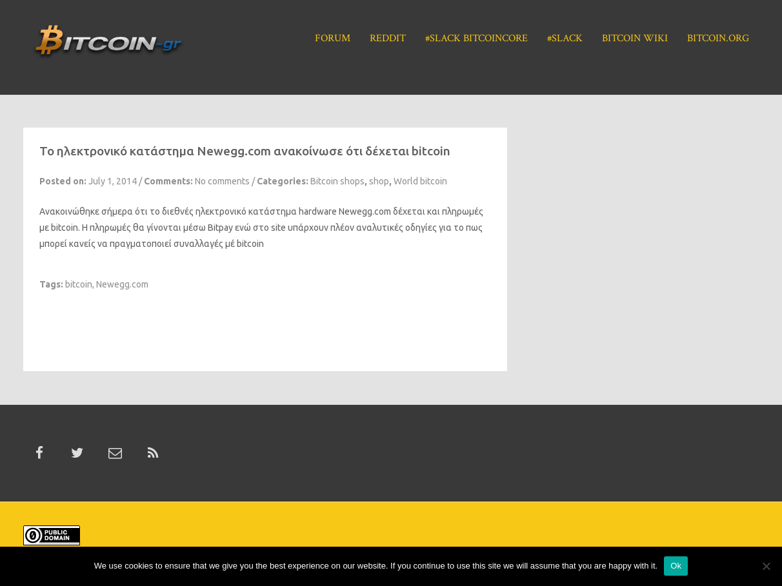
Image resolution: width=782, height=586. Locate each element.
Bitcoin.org (718, 38)
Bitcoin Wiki (635, 38)
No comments (222, 181)
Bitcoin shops (337, 181)
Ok (675, 566)
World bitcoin (420, 181)
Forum (332, 38)
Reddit (388, 38)
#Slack (565, 38)
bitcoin (78, 284)
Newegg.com (365, 211)
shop (379, 181)
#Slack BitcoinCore (476, 38)
